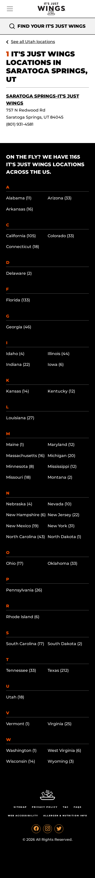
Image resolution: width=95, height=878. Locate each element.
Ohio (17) (14, 563)
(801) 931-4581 (19, 124)
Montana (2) (60, 477)
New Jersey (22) (63, 514)
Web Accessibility (23, 815)
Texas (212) (58, 670)
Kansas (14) (17, 391)
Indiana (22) (18, 364)
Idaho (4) (15, 353)
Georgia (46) (18, 327)
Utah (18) (15, 697)
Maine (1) (15, 444)
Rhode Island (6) (22, 616)
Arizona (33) (59, 198)
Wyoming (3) (61, 761)
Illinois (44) (58, 353)
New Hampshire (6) (26, 514)
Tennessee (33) (21, 670)
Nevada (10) (59, 504)
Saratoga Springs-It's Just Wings (42, 99)
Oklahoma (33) (62, 563)
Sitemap (20, 807)
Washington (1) (21, 750)
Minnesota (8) (20, 466)
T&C (66, 807)
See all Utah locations (33, 41)
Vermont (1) (17, 723)
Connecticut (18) (22, 246)
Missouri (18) (18, 477)
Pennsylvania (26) (24, 590)
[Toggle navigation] (10, 9)
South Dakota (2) (65, 643)
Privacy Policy (45, 807)
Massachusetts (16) (25, 455)
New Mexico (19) (22, 525)
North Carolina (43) (25, 536)
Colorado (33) (61, 235)
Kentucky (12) (61, 391)
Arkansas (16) (19, 209)
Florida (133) (18, 300)
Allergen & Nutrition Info (65, 815)
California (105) (21, 235)
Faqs (78, 807)
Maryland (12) (61, 444)
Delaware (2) (19, 273)
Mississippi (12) (62, 466)
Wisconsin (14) (20, 761)
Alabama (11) (18, 198)
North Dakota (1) (64, 536)
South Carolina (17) (25, 643)
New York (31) (61, 525)
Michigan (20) (61, 455)
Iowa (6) (56, 364)
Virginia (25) (59, 723)
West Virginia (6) (64, 750)
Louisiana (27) (20, 417)
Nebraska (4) (19, 504)
